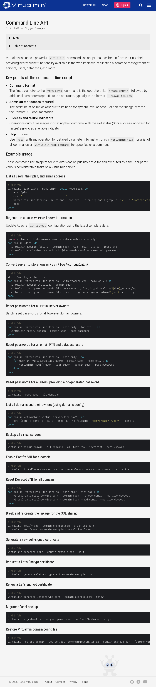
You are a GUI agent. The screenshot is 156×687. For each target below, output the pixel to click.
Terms (84, 681)
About (48, 681)
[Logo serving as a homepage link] (25, 5)
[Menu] (149, 5)
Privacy (72, 681)
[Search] (140, 5)
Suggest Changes (35, 28)
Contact (60, 681)
